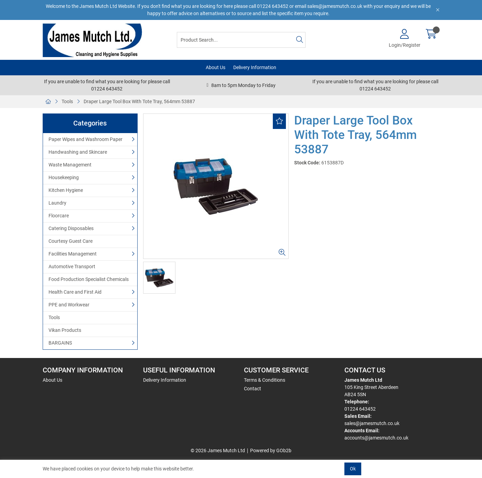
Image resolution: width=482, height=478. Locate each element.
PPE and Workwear (69, 304)
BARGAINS (60, 343)
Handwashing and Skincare (78, 152)
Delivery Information (254, 67)
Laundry (57, 203)
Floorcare (59, 215)
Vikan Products (65, 330)
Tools (67, 101)
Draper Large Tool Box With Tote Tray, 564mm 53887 (139, 101)
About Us (215, 67)
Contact (252, 388)
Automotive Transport (72, 266)
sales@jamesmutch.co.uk (371, 423)
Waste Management (70, 164)
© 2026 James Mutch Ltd (218, 450)
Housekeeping (64, 177)
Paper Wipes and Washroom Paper (85, 139)
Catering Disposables (71, 228)
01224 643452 (360, 409)
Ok (353, 468)
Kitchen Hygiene (66, 190)
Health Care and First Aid (75, 292)
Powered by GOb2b (270, 450)
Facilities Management (73, 254)
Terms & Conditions (264, 380)
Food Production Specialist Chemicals (89, 279)
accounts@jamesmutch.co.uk (376, 438)
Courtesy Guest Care (71, 241)
